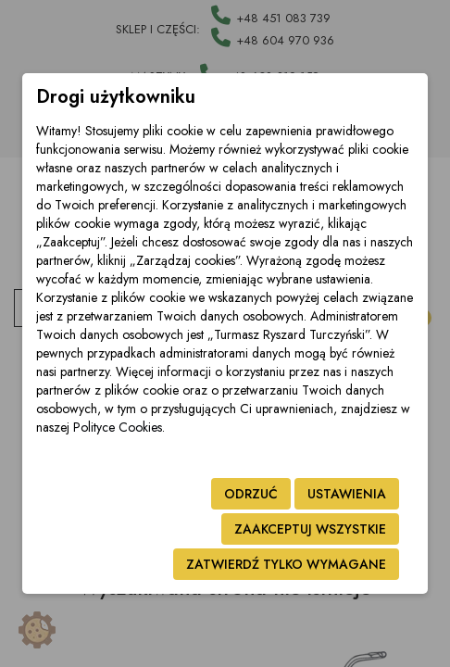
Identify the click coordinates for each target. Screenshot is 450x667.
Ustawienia (346, 494)
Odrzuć (251, 494)
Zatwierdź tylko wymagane (286, 564)
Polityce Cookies (117, 427)
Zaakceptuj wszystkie (310, 529)
